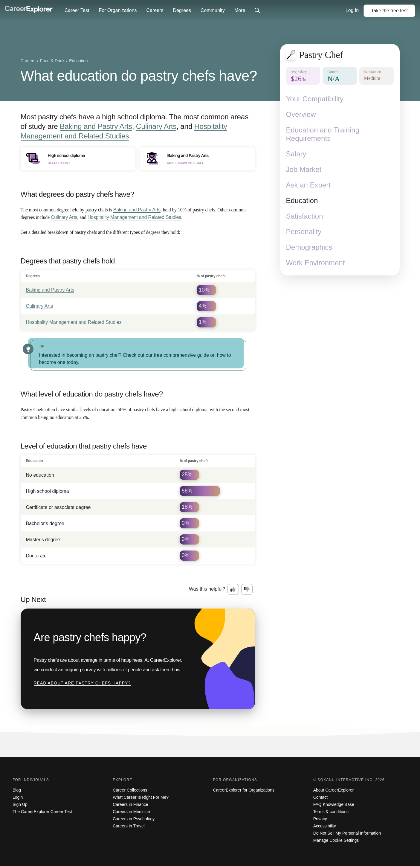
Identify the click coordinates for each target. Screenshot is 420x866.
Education (302, 200)
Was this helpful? (207, 588)
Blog (17, 790)
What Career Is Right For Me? (141, 797)
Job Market (304, 169)
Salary (296, 154)
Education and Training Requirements (323, 134)
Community (213, 10)
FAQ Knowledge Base (333, 804)
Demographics (309, 247)
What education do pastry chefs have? (139, 76)
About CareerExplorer (333, 790)
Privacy (320, 818)
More (239, 10)
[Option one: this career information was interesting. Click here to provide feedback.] (233, 589)
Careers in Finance (130, 804)
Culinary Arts (156, 126)
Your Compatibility (315, 99)
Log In (352, 10)
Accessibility (324, 826)
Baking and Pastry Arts (96, 126)
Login (18, 797)
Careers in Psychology (134, 818)
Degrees (182, 10)
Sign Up (20, 804)
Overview (301, 114)
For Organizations (118, 10)
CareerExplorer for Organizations (243, 790)
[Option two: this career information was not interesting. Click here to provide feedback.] (247, 589)
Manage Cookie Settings (336, 840)
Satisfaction (304, 216)
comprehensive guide (186, 355)
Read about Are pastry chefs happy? (82, 683)
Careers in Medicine (131, 811)
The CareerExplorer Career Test (42, 811)
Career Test (77, 10)
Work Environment (315, 263)
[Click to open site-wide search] (257, 10)
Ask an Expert (308, 185)
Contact (320, 797)
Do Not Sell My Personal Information (347, 833)
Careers (155, 10)
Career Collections (130, 790)
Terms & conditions (331, 811)
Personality (304, 232)
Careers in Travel (129, 826)
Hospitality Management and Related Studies (134, 217)
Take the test (389, 10)
